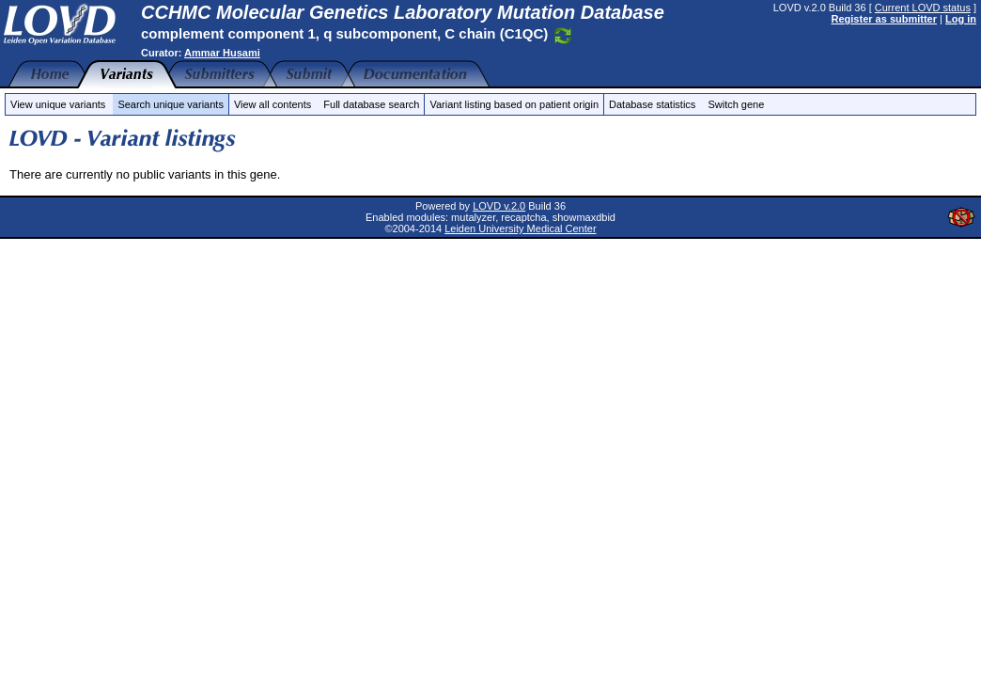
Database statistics (652, 104)
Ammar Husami (222, 52)
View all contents (272, 104)
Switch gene (736, 104)
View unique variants (57, 104)
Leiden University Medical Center (520, 228)
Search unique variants (170, 104)
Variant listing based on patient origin (514, 104)
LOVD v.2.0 (499, 206)
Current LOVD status (923, 7)
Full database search (371, 104)
